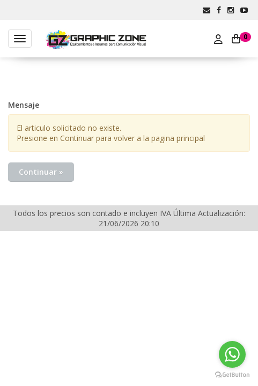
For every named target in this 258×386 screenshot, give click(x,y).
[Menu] (20, 38)
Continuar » (41, 172)
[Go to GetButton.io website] (232, 375)
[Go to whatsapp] (232, 354)
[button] (206, 10)
